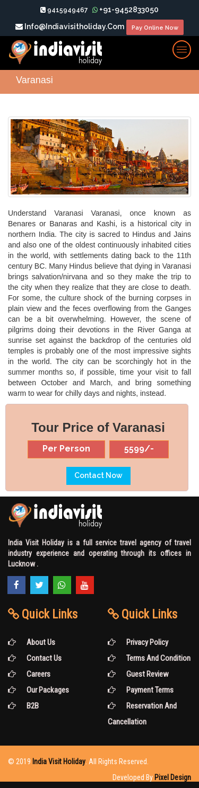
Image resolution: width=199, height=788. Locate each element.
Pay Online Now (157, 27)
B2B (23, 706)
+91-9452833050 (125, 9)
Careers (29, 674)
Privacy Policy (138, 642)
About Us (31, 642)
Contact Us (35, 658)
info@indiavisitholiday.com (69, 26)
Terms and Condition (149, 658)
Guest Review (138, 674)
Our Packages (38, 690)
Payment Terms (141, 690)
